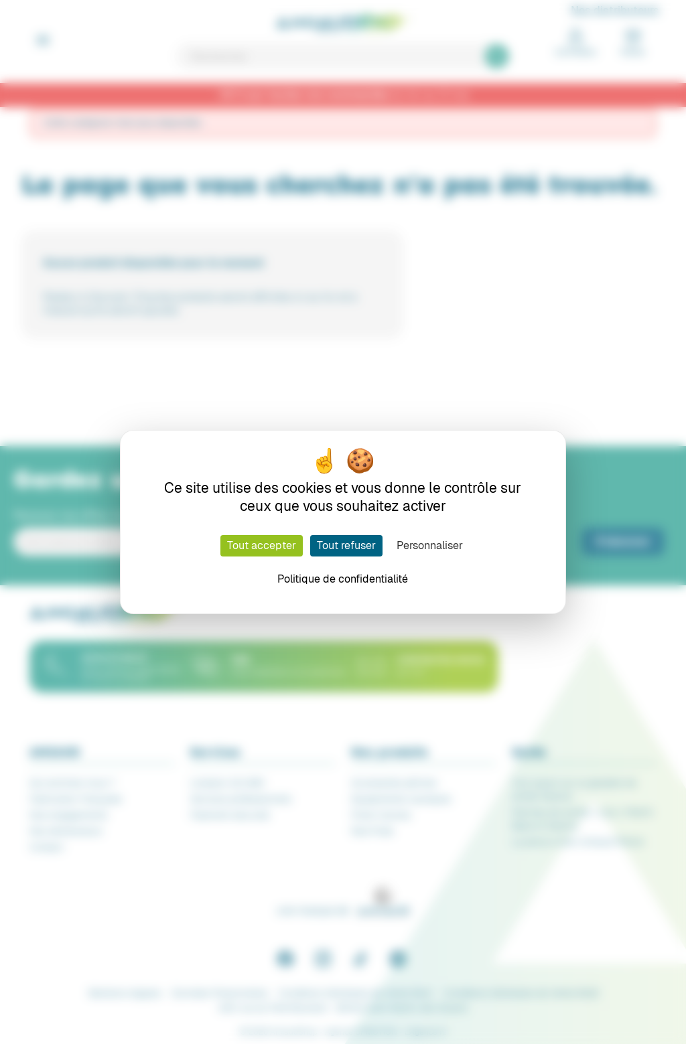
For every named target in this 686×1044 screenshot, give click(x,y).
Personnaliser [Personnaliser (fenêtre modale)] (430, 545)
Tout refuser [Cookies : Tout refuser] (346, 545)
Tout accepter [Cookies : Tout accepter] (261, 545)
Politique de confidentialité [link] (342, 579)
